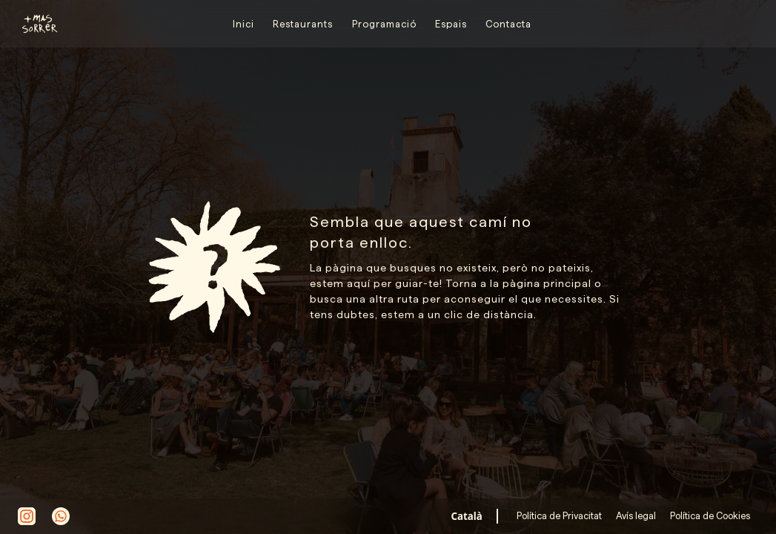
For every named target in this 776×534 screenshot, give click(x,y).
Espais (451, 24)
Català (466, 516)
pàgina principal (547, 283)
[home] (33, 24)
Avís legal (635, 515)
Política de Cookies (709, 515)
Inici (243, 24)
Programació (384, 24)
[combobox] (466, 516)
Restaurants (303, 24)
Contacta (508, 24)
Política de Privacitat (560, 515)
